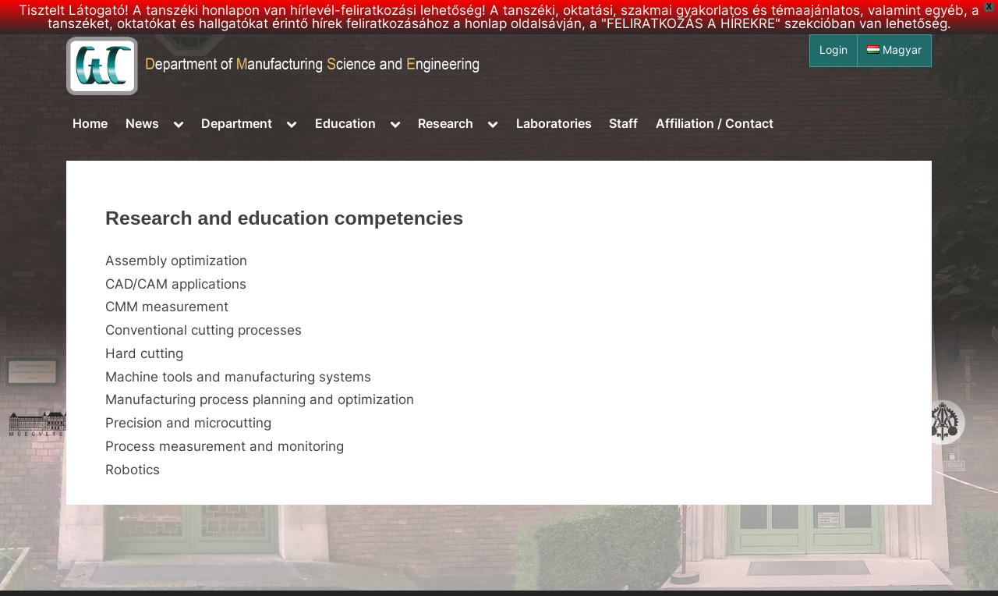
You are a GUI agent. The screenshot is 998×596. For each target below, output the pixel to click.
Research (445, 123)
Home (90, 123)
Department (236, 123)
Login (833, 50)
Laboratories (554, 123)
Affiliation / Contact (714, 123)
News (142, 123)
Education (345, 123)
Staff (623, 123)
